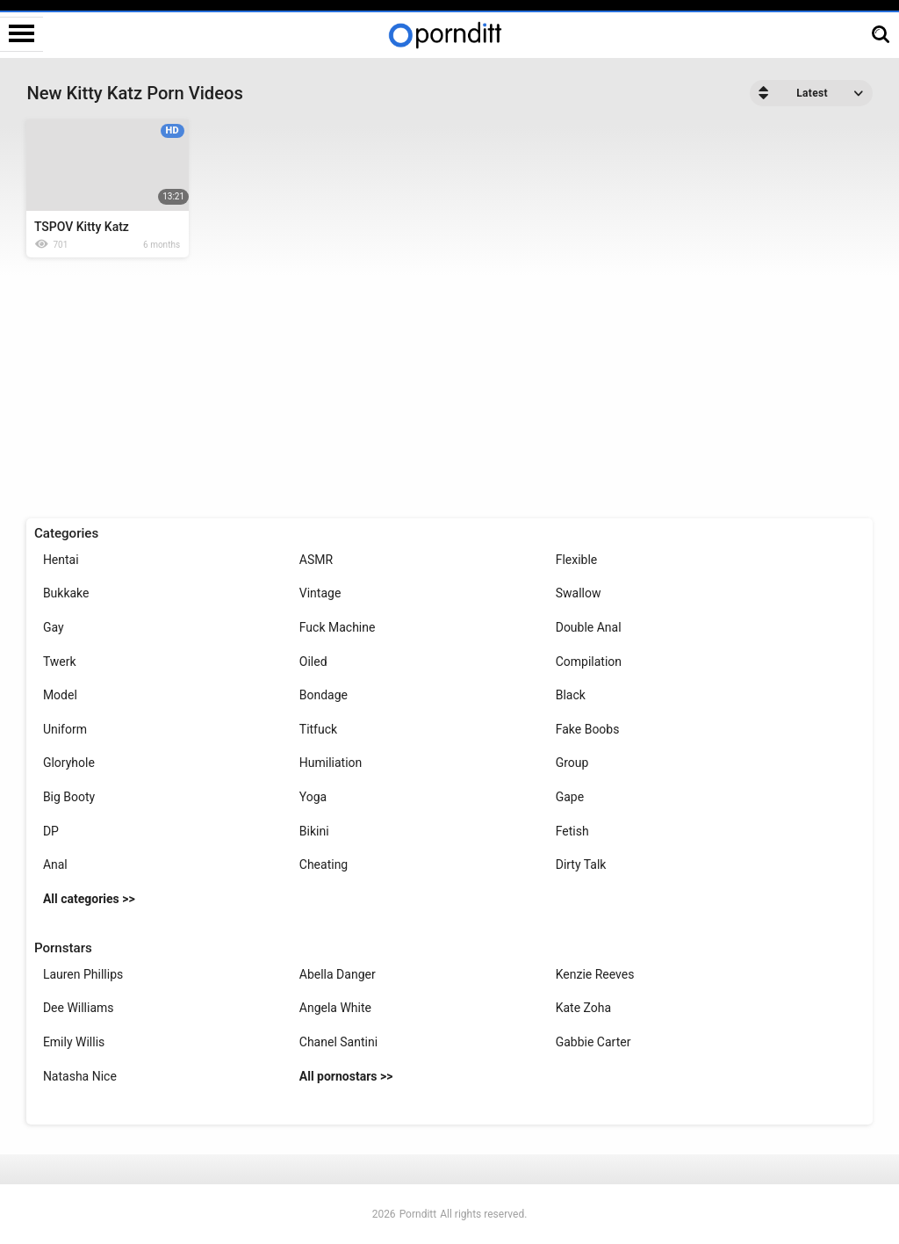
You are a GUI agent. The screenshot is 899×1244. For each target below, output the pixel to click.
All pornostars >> (346, 1076)
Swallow (578, 593)
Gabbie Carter (593, 1042)
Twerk (59, 662)
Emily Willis (73, 1042)
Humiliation (331, 763)
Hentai (61, 560)
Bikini (314, 831)
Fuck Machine (337, 627)
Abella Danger (337, 974)
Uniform (65, 729)
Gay (53, 627)
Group (572, 763)
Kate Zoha (583, 1008)
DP (51, 831)
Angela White (335, 1008)
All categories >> (89, 899)
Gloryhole (69, 763)
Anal (55, 864)
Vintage (320, 593)
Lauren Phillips (83, 974)
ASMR (316, 560)
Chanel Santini (338, 1042)
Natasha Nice (80, 1076)
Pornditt (418, 1214)
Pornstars (63, 948)
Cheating (323, 864)
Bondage (323, 695)
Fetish (572, 831)
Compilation (589, 662)
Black (571, 695)
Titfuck (318, 729)
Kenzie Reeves (595, 974)
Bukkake (66, 593)
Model (60, 695)
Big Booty (69, 797)
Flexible (577, 560)
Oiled (313, 662)
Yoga (313, 797)
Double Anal (589, 627)
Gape (570, 797)
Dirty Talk (581, 864)
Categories (66, 533)
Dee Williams (78, 1008)
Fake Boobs (588, 729)
